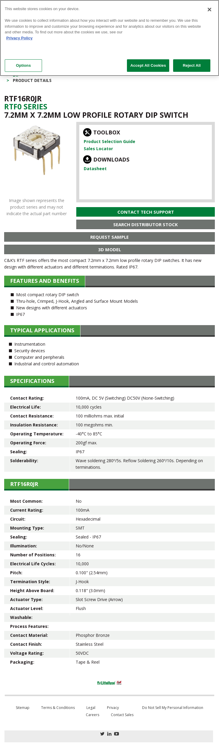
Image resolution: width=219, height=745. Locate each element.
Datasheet (95, 168)
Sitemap (22, 707)
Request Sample (109, 237)
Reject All (192, 65)
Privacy (113, 707)
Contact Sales (122, 714)
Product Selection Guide (109, 141)
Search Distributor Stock (145, 224)
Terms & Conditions (58, 707)
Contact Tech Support (145, 212)
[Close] (209, 9)
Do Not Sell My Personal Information (172, 707)
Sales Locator (98, 148)
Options (23, 65)
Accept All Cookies (148, 65)
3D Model (109, 249)
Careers (92, 714)
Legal (90, 707)
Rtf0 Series (25, 106)
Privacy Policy (19, 38)
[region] (109, 38)
